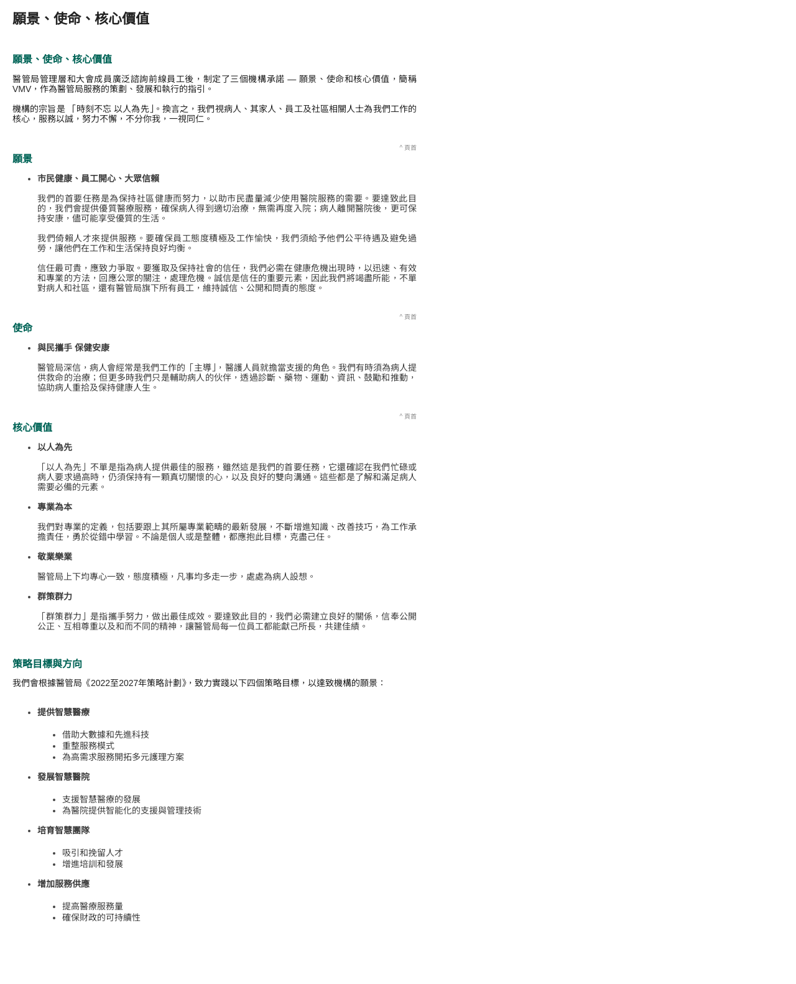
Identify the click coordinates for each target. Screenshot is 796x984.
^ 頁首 (408, 147)
